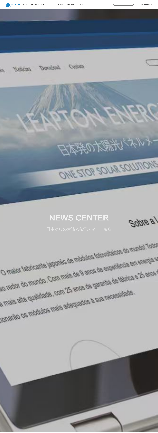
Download (70, 4)
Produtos (43, 4)
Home (25, 4)
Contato (80, 4)
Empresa (34, 4)
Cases (52, 4)
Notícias (60, 4)
